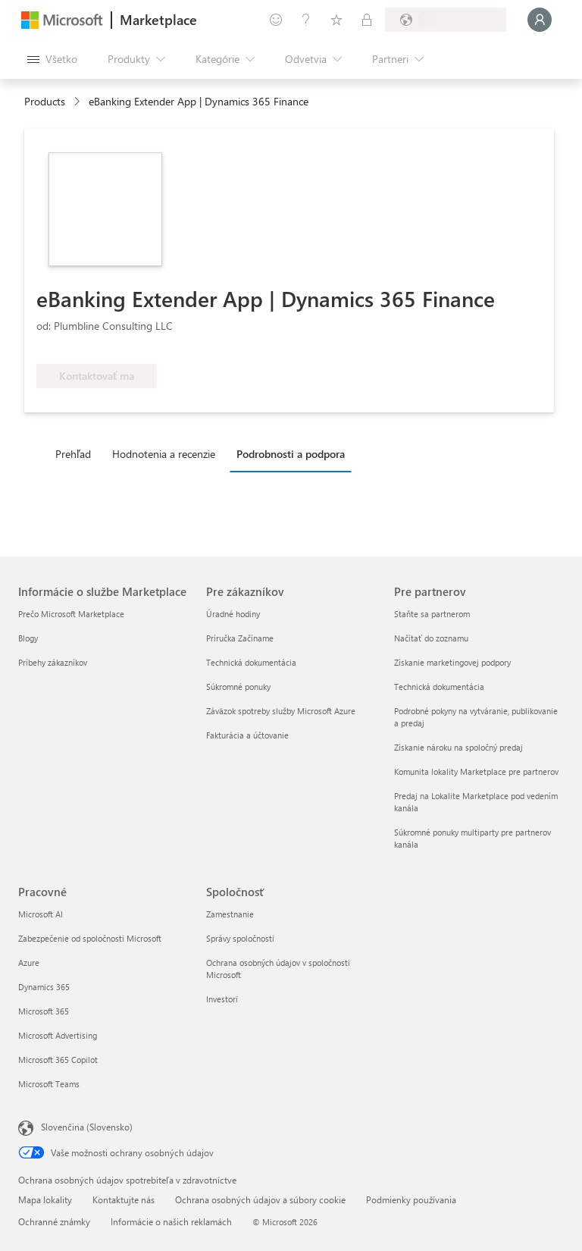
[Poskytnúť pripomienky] (276, 19)
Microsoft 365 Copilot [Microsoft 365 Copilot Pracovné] (58, 1059)
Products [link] (44, 101)
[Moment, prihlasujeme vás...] (539, 20)
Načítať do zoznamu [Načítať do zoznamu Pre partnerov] (431, 638)
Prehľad (73, 454)
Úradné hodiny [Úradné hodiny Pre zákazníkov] (233, 613)
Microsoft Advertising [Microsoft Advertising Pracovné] (57, 1035)
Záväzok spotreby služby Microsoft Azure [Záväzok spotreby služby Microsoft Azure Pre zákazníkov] (280, 710)
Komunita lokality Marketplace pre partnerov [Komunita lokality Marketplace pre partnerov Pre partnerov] (476, 771)
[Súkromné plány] (367, 19)
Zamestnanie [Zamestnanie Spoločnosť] (230, 914)
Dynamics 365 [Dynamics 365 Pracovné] (44, 986)
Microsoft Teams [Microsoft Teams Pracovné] (49, 1084)
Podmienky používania (411, 1199)
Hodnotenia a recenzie (163, 454)
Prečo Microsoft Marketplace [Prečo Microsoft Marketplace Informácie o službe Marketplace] (71, 613)
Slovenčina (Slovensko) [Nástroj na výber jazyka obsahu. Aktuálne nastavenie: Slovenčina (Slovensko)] (87, 1127)
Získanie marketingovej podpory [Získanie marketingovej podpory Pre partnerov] (452, 662)
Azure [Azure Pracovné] (28, 962)
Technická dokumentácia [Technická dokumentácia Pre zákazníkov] (251, 662)
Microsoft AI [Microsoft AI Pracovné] (40, 914)
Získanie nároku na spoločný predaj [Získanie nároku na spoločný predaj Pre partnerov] (458, 747)
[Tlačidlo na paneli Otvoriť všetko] (52, 59)
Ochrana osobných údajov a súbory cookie (260, 1199)
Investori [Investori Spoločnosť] (222, 999)
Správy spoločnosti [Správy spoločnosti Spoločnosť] (240, 938)
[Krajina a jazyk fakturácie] (445, 20)
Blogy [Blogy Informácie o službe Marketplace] (28, 638)
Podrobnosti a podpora (290, 454)
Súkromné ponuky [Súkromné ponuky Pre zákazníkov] (238, 686)
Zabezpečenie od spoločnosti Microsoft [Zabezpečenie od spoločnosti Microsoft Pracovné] (89, 938)
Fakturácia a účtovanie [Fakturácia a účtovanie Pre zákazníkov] (247, 735)
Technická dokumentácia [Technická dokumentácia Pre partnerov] (439, 686)
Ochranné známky (54, 1221)
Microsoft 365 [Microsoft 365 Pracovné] (43, 1011)
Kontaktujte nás (123, 1199)
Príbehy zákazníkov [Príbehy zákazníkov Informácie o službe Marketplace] (52, 662)
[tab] (76, 453)
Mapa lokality (45, 1199)
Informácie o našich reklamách (171, 1221)
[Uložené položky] (336, 19)
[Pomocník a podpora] (306, 19)
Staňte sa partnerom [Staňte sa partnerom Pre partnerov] (432, 613)
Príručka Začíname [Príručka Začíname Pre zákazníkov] (240, 638)
